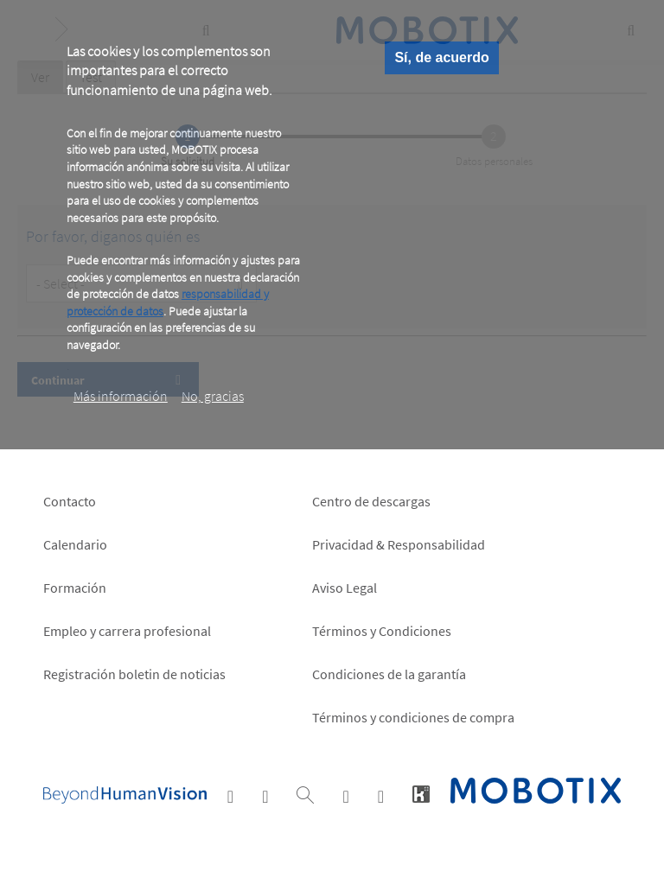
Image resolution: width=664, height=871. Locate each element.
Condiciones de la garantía (389, 674)
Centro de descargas (371, 501)
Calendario (75, 544)
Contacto (69, 501)
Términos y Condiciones (381, 630)
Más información (120, 395)
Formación (74, 587)
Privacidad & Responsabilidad (398, 544)
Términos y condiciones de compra (413, 717)
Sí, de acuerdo (441, 57)
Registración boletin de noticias (134, 674)
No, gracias (213, 395)
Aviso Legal (344, 587)
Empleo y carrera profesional (127, 630)
